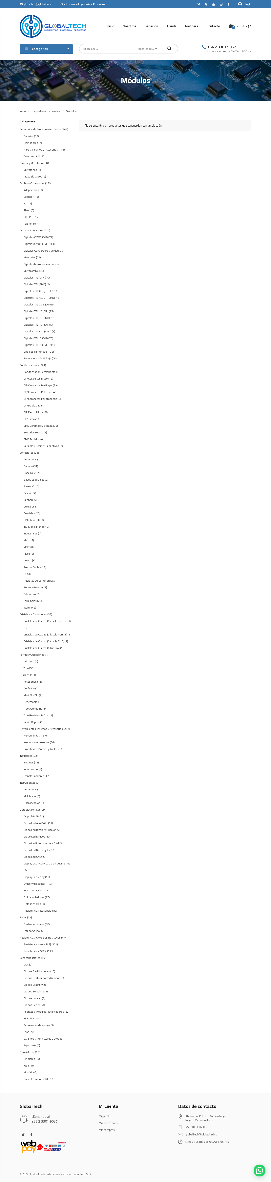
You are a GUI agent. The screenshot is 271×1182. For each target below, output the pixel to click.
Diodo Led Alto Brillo (36, 823)
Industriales (30, 533)
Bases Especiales (34, 479)
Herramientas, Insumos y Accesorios (41, 728)
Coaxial (28, 196)
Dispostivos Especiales (46, 111)
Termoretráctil (32, 156)
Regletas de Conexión (37, 580)
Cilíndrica (29, 661)
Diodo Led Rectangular (37, 850)
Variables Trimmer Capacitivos (41, 445)
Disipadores (31, 142)
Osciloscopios (32, 802)
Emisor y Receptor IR (36, 883)
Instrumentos (27, 782)
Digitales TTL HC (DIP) (36, 311)
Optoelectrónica (29, 809)
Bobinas (28, 762)
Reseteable (30, 701)
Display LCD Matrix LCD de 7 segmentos (47, 863)
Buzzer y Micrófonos (32, 163)
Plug (26, 553)
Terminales (30, 600)
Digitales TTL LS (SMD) (36, 344)
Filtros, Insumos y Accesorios (41, 149)
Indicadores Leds (34, 890)
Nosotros (129, 26)
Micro (27, 540)
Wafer (27, 607)
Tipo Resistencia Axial (36, 715)
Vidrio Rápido (32, 722)
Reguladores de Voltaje (37, 358)
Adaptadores (31, 190)
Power (27, 560)
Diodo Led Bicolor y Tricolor (40, 829)
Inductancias (31, 769)
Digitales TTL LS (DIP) (36, 338)
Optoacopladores (34, 897)
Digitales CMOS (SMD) (36, 243)
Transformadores (34, 775)
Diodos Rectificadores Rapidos (42, 978)
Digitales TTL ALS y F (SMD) (39, 297)
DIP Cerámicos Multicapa (38, 385)
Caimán (28, 493)
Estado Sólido (32, 930)
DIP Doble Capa (33, 405)
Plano (27, 210)
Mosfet (28, 1072)
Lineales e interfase (35, 351)
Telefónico (30, 223)
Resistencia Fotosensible (39, 910)
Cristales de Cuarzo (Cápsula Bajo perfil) (47, 621)
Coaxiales (29, 513)
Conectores (26, 452)
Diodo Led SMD (33, 856)
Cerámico (29, 688)
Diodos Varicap (32, 998)
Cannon (28, 499)
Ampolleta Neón (33, 816)
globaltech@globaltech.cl (36, 4)
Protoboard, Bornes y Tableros (42, 749)
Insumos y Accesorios (36, 742)
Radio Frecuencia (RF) (36, 1079)
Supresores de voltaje (37, 1025)
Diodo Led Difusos (34, 836)
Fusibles (25, 674)
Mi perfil (104, 1116)
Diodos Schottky (33, 984)
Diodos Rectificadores (37, 971)
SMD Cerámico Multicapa (38, 425)
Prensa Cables (32, 567)
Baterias (28, 136)
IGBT (26, 1065)
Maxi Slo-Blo (31, 695)
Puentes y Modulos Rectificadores (44, 1011)
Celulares (29, 506)
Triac (26, 1031)
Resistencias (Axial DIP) (37, 944)
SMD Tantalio (31, 439)
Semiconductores (30, 957)
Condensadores (29, 365)
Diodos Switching (34, 991)
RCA (26, 573)
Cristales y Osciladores (33, 614)
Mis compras (107, 1130)
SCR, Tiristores (32, 1018)
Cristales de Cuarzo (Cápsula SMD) (44, 641)
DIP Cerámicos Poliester (38, 392)
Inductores (26, 755)
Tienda (171, 26)
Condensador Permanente (39, 371)
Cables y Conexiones (32, 183)
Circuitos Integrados (31, 230)
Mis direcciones (108, 1123)
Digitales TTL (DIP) (34, 277)
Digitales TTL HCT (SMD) (37, 331)
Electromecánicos (34, 924)
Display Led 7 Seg (34, 877)
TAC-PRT (29, 216)
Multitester (30, 796)
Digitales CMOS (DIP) (36, 237)
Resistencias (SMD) (35, 951)
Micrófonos (30, 169)
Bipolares (29, 1058)
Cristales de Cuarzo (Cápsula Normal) (45, 634)
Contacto (213, 26)
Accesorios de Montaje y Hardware (40, 129)
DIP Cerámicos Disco (36, 378)
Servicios (151, 26)
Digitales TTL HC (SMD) (37, 318)
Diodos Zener (32, 1004)
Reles (23, 917)
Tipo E (27, 668)
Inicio (110, 26)
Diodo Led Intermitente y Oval (41, 843)
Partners (191, 26)
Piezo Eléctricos (33, 176)
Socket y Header (33, 587)
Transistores (27, 1052)
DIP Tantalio (30, 419)
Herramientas (32, 735)
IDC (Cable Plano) (34, 526)
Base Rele (30, 472)
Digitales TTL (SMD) (35, 284)
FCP (26, 203)
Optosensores (32, 903)
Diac (26, 964)
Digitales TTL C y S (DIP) (37, 304)
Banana (28, 466)
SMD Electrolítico (33, 432)
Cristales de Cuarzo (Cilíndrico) (42, 648)
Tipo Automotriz (33, 708)
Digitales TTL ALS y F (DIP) (38, 291)
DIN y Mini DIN (32, 520)
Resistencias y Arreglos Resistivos (40, 937)
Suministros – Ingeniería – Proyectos (83, 4)
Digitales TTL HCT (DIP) (37, 324)
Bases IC (29, 486)
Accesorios (30, 459)
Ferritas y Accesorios (32, 654)
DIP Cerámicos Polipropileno (40, 398)
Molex (27, 547)
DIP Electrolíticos (33, 412)
